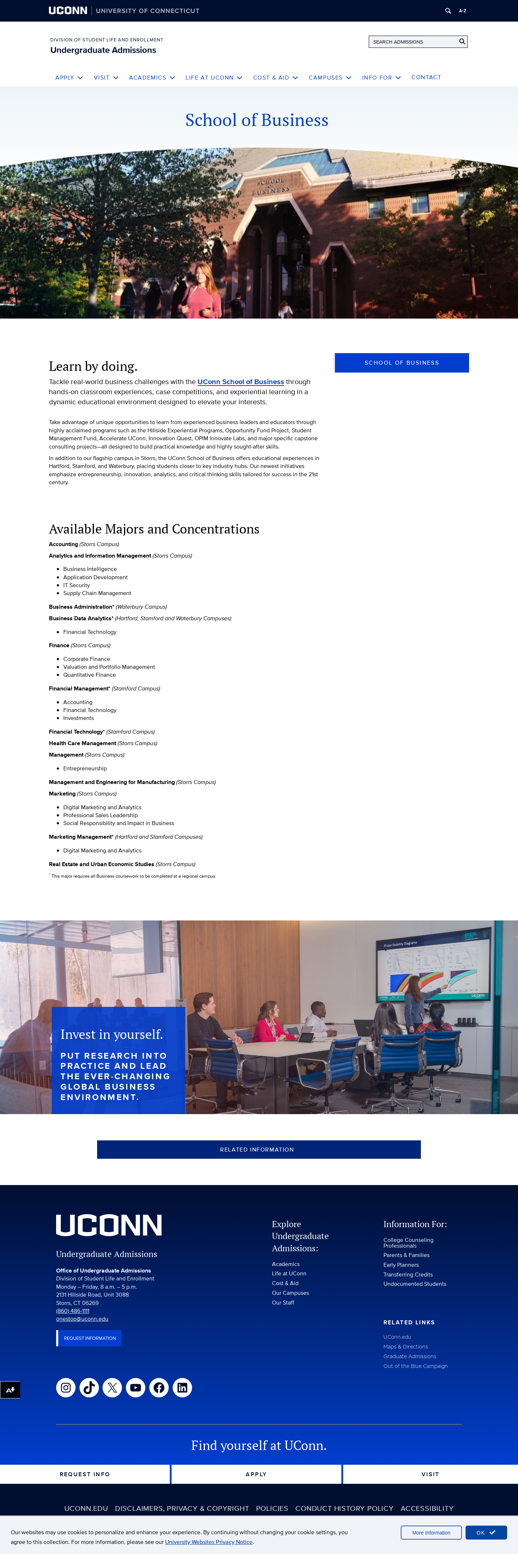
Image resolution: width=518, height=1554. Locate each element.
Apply (69, 77)
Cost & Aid (276, 77)
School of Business (402, 363)
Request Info (85, 1478)
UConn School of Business (240, 381)
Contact (426, 77)
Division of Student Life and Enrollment (106, 39)
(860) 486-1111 (72, 1315)
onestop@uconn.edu (82, 1323)
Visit (106, 77)
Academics (152, 77)
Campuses (330, 77)
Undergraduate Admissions (103, 50)
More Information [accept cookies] (431, 1533)
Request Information (90, 1342)
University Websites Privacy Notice (209, 1542)
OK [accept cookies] (486, 1533)
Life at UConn (214, 77)
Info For (381, 77)
